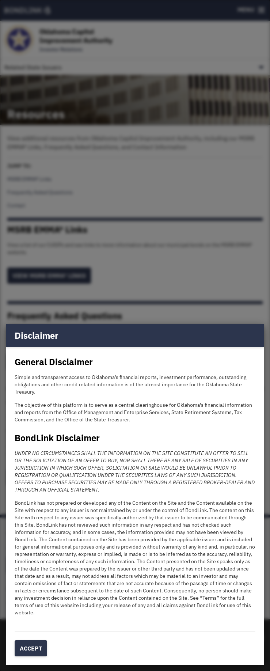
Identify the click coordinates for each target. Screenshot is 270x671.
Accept (31, 648)
